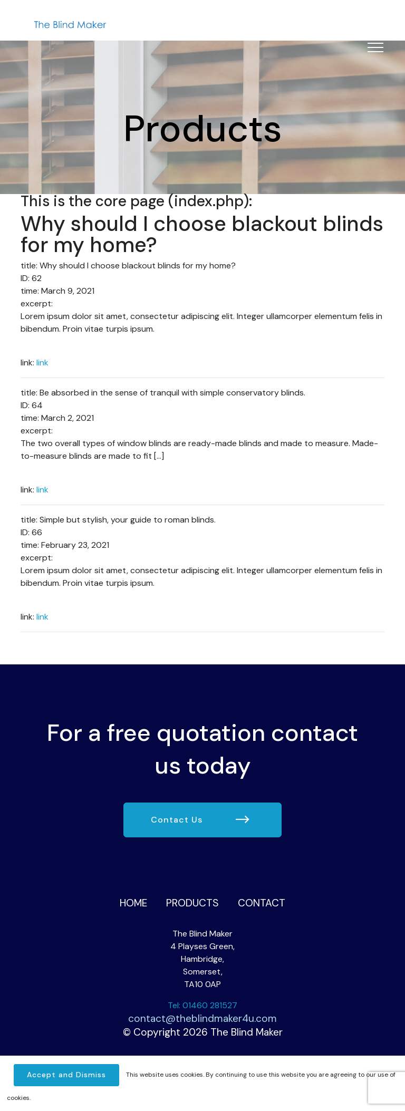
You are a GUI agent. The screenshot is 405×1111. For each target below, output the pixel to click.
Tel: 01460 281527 (202, 1005)
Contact (261, 903)
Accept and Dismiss (66, 1074)
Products (192, 903)
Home (133, 903)
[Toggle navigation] (376, 47)
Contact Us (200, 820)
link (42, 362)
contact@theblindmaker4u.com (202, 1018)
